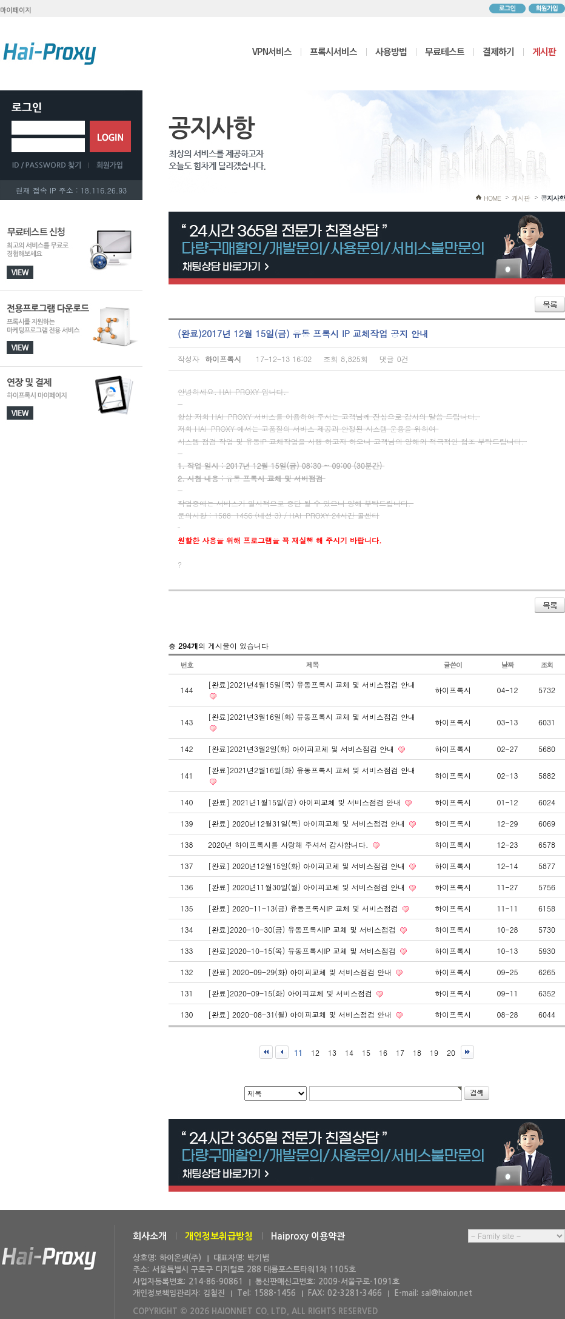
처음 (266, 1052)
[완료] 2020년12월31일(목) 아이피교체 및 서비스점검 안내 (307, 823)
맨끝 (467, 1052)
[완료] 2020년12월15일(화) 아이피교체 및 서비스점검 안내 (307, 866)
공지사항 (553, 198)
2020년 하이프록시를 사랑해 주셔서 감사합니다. (289, 844)
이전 (282, 1052)
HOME (492, 198)
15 (366, 1052)
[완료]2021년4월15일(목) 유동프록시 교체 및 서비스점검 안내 (311, 684)
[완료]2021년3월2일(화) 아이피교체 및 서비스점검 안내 (302, 748)
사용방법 (391, 51)
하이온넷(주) (49, 1258)
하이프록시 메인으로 (49, 53)
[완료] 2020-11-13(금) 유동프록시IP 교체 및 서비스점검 (304, 908)
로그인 (507, 8)
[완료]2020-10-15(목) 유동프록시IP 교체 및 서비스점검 (303, 950)
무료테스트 (444, 51)
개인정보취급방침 (219, 1236)
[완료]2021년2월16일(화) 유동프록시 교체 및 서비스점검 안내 (311, 770)
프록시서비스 (333, 51)
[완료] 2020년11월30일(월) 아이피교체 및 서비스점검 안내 (307, 887)
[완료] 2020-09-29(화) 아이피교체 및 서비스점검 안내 (301, 972)
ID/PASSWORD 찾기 (50, 165)
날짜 (507, 665)
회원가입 (547, 8)
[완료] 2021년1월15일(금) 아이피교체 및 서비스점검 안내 (305, 802)
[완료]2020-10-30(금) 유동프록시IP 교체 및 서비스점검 (303, 929)
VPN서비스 (272, 51)
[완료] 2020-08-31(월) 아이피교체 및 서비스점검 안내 (301, 1014)
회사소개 (150, 1236)
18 (417, 1052)
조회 (547, 665)
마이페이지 (16, 10)
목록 (550, 304)
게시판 (544, 51)
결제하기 (498, 51)
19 (434, 1052)
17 (400, 1052)
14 (349, 1052)
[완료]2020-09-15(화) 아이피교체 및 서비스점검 (291, 993)
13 (332, 1052)
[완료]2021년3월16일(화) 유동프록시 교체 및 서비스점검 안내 (311, 716)
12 (315, 1052)
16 (383, 1052)
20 (451, 1052)
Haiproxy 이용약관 (308, 1236)
